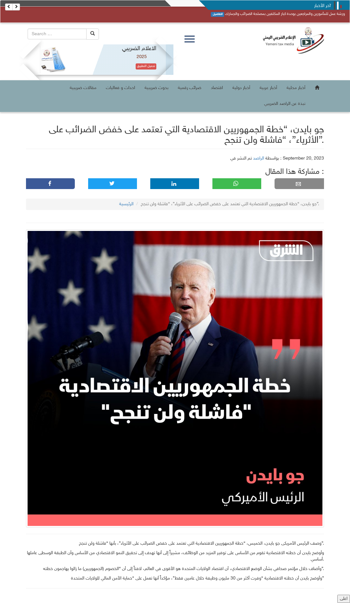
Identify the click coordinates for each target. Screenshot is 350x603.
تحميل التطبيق (146, 66)
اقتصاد (217, 88)
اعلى (343, 598)
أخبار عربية (268, 88)
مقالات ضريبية (83, 88)
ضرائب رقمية (189, 88)
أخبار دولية (241, 88)
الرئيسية (126, 204)
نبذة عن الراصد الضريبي (284, 104)
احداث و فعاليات (120, 88)
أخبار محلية (296, 88)
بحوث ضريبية (156, 88)
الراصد (258, 158)
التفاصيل (218, 14)
